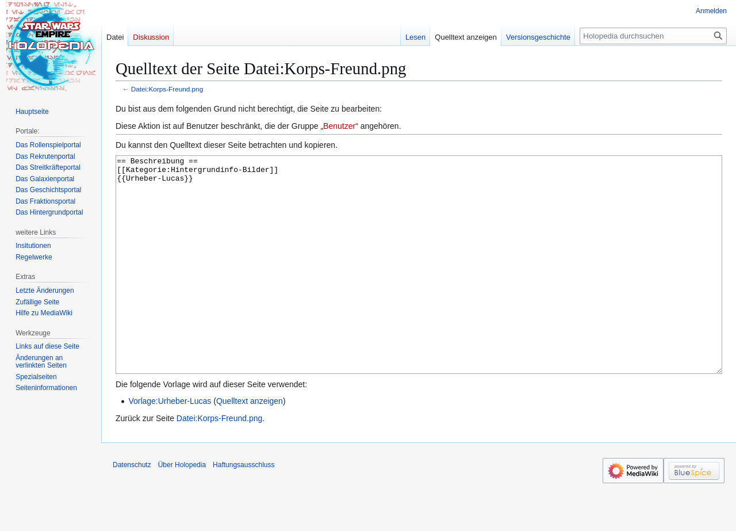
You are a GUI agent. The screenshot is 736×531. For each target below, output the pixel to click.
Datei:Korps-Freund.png (167, 89)
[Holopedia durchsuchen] (653, 36)
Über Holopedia (182, 508)
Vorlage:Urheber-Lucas (169, 444)
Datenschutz (132, 508)
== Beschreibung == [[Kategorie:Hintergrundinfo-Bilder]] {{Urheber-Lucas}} (419, 286)
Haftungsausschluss (243, 508)
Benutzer (339, 126)
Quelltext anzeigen (249, 444)
